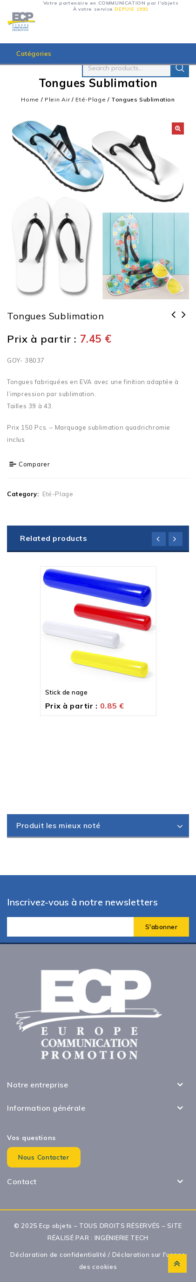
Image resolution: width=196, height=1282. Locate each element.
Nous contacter (43, 1157)
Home (30, 99)
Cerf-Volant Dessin (174, 321)
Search (179, 68)
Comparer (34, 464)
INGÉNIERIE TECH (122, 1238)
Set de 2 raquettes (184, 321)
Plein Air (57, 99)
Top (177, 1263)
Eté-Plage (90, 99)
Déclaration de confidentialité (58, 1254)
